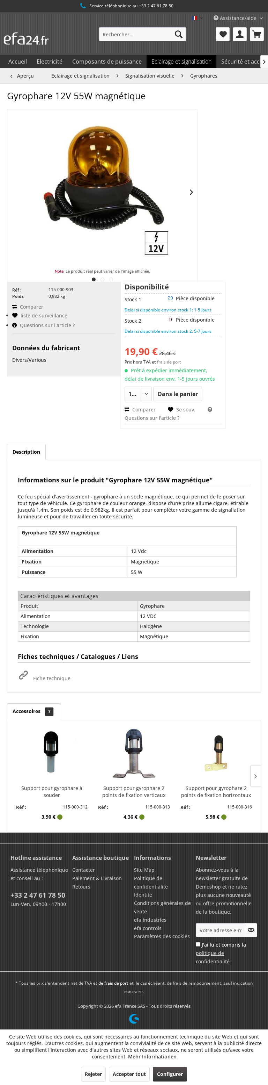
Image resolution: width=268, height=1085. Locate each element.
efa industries (150, 920)
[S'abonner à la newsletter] (251, 930)
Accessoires (34, 711)
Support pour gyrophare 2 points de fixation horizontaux (216, 791)
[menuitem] (142, 34)
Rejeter (93, 1074)
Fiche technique (44, 678)
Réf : (16, 290)
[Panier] (257, 34)
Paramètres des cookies (162, 936)
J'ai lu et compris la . (221, 953)
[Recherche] (178, 34)
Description (26, 451)
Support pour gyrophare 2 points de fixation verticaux (133, 791)
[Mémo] (223, 34)
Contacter (83, 870)
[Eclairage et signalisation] (181, 61)
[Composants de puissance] (107, 61)
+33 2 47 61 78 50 (37, 895)
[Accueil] (17, 61)
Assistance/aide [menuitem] (236, 18)
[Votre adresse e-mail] (220, 930)
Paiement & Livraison (97, 878)
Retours (81, 886)
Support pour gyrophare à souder (51, 791)
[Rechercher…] (142, 34)
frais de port (169, 362)
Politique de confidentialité (151, 882)
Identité (143, 894)
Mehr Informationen (152, 1056)
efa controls (148, 928)
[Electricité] (49, 61)
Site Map (144, 870)
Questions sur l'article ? (43, 325)
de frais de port (113, 983)
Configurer (170, 1074)
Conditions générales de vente (162, 907)
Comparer (27, 306)
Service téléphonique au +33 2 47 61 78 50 (126, 5)
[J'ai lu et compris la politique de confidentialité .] (198, 944)
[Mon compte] (240, 34)
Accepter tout (129, 1074)
